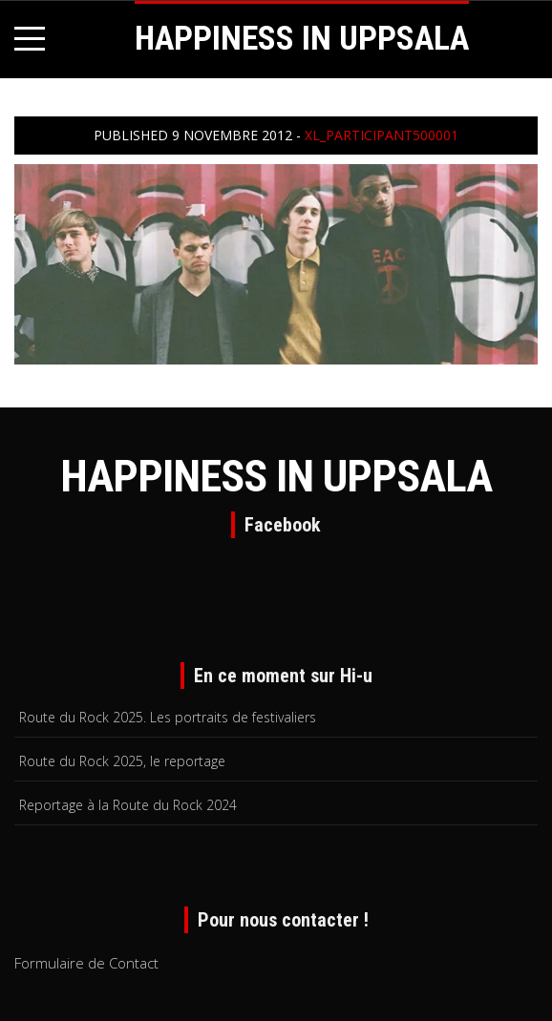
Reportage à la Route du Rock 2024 (128, 805)
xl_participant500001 (381, 135)
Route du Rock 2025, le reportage (122, 761)
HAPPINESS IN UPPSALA (302, 38)
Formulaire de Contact (86, 962)
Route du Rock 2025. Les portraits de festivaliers (167, 717)
